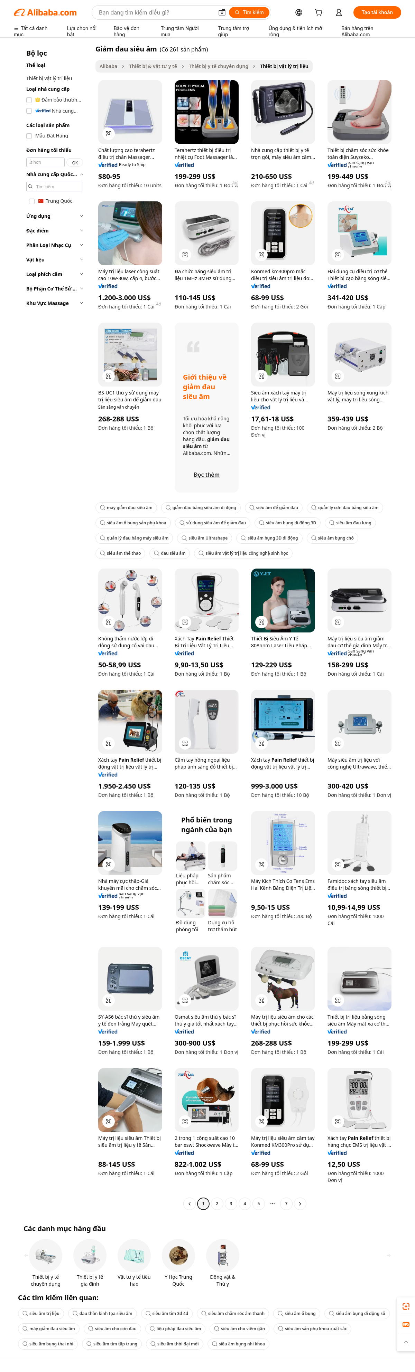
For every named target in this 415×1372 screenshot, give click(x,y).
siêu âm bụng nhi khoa (238, 1344)
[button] (222, 12)
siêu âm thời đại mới (174, 1344)
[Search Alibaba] (155, 12)
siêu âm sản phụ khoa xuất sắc (312, 1329)
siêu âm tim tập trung (111, 1344)
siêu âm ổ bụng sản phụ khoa (133, 523)
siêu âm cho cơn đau (112, 1329)
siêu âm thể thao (120, 553)
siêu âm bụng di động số (357, 1313)
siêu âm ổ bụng (297, 1313)
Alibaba (108, 66)
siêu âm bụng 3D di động (269, 538)
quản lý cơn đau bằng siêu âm (345, 508)
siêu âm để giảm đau (273, 508)
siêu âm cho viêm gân (239, 1329)
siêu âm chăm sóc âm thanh (233, 1313)
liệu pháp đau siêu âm (175, 1329)
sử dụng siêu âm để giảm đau (212, 523)
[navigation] (52, 627)
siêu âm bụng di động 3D (287, 523)
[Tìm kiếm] (249, 12)
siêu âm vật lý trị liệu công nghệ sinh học (243, 553)
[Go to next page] (300, 1204)
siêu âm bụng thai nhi (47, 1344)
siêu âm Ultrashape (205, 538)
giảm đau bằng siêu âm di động (201, 508)
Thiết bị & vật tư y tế (153, 66)
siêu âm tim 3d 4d (167, 1313)
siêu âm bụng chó (332, 538)
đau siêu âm (169, 553)
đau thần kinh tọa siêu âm (102, 1313)
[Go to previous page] (189, 1204)
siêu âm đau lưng (350, 523)
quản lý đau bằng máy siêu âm (134, 538)
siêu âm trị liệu (40, 1313)
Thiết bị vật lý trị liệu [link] (284, 66)
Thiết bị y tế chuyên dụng (218, 66)
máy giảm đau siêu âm (126, 508)
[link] (406, 1306)
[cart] (320, 13)
